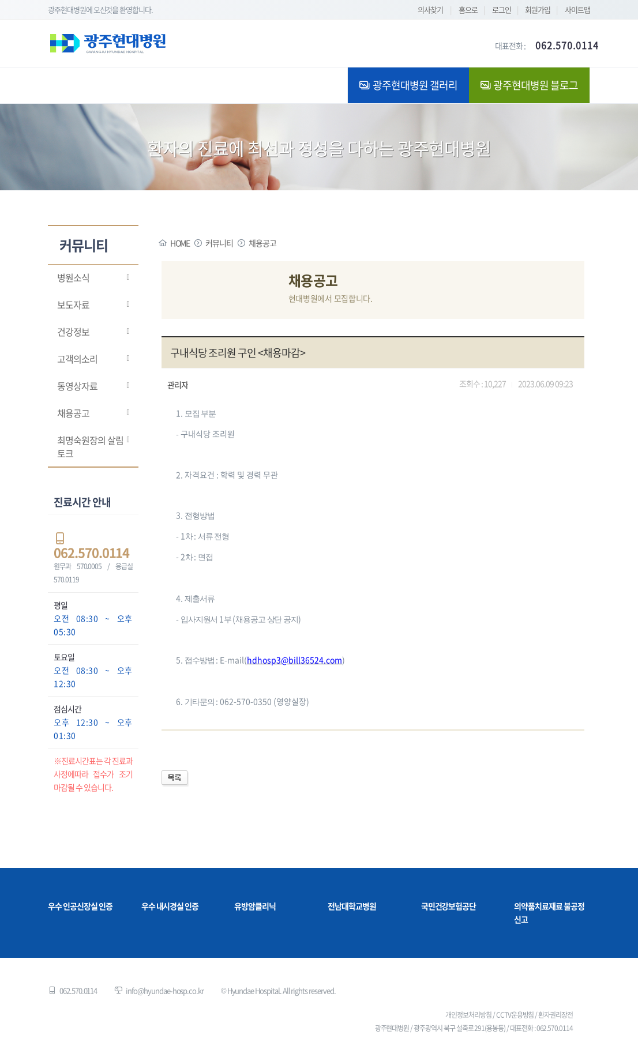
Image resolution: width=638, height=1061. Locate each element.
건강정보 (73, 331)
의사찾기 (430, 9)
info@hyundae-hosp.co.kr (165, 990)
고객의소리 (77, 359)
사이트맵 (577, 9)
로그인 (501, 9)
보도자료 (73, 304)
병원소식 (73, 277)
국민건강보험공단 (448, 906)
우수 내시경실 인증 (170, 906)
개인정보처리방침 (468, 1015)
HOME (180, 243)
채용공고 (73, 413)
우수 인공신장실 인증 (80, 906)
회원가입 (537, 9)
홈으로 (468, 9)
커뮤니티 (219, 243)
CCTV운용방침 (515, 1015)
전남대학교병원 (352, 906)
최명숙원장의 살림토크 (90, 446)
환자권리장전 (555, 1015)
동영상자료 (77, 386)
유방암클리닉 (255, 906)
